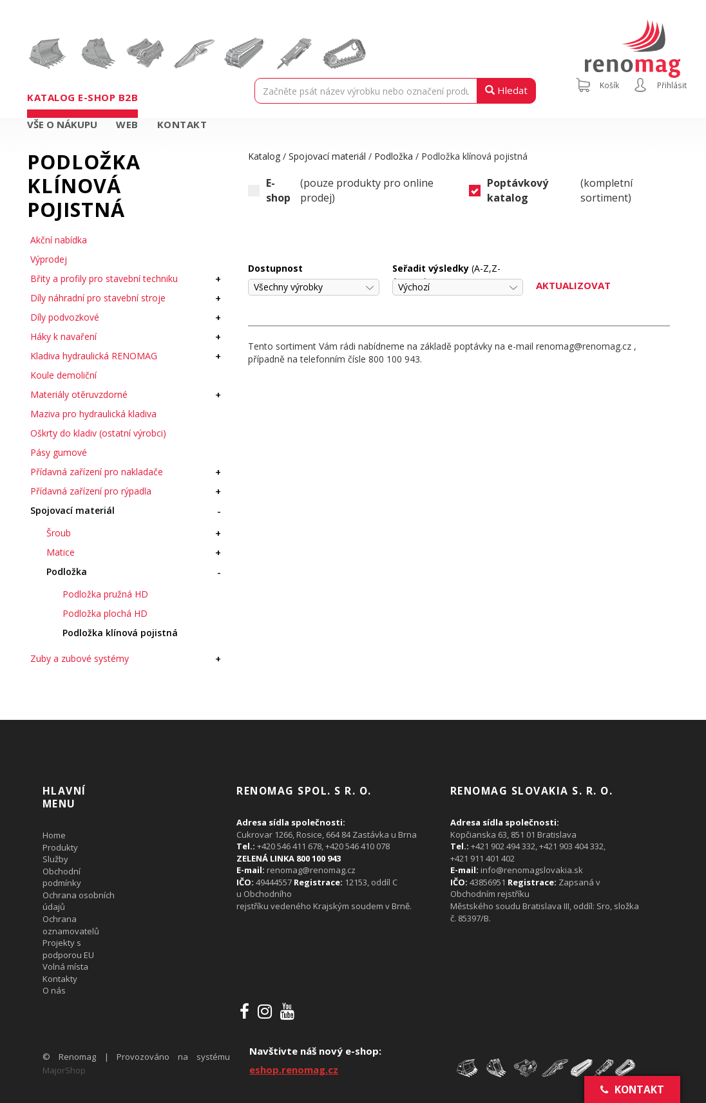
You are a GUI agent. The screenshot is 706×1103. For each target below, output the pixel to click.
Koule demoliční (63, 375)
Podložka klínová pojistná (120, 633)
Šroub (58, 533)
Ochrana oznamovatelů (71, 925)
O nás (54, 990)
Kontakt (182, 124)
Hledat (506, 90)
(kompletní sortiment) (551, 190)
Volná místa (65, 966)
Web (127, 124)
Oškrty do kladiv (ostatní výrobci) (98, 433)
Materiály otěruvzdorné (79, 394)
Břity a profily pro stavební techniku (104, 278)
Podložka (66, 571)
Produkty (60, 847)
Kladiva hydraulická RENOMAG (93, 356)
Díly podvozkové (64, 317)
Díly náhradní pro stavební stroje (98, 298)
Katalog (264, 156)
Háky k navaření (63, 336)
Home (54, 835)
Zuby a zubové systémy (79, 658)
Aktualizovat (573, 285)
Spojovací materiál (72, 510)
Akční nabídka (58, 240)
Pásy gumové (58, 452)
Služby (55, 859)
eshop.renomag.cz (293, 1069)
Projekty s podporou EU (68, 949)
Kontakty (60, 979)
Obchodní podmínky (62, 877)
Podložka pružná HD (105, 594)
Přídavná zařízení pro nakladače (96, 472)
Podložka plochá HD (105, 613)
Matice (60, 552)
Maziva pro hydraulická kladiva (93, 414)
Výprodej (48, 259)
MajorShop (64, 1070)
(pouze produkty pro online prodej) (341, 190)
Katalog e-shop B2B (82, 97)
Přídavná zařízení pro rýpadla (90, 491)
